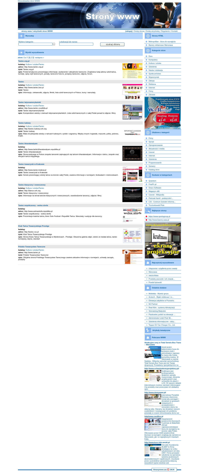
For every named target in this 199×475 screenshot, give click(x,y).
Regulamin (165, 31)
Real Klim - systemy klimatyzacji (162, 308)
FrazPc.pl (152, 184)
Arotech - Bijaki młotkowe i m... (161, 297)
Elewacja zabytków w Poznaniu (161, 301)
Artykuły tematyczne (161, 330)
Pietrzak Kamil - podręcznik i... (161, 198)
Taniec (21, 82)
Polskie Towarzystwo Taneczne (31, 247)
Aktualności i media (157, 149)
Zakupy (152, 81)
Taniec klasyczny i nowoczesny (32, 185)
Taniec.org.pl (24, 61)
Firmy (151, 91)
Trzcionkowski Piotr (156, 205)
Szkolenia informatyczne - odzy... (162, 321)
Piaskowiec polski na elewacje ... (162, 315)
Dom (151, 56)
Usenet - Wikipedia (156, 195)
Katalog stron (154, 170)
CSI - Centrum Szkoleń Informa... (162, 202)
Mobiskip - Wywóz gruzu (159, 294)
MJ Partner (153, 304)
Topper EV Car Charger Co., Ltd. (162, 325)
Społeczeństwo (155, 74)
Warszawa (153, 272)
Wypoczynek (154, 77)
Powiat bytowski (155, 282)
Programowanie (155, 163)
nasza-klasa (154, 275)
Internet (152, 88)
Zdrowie (152, 95)
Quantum (152, 181)
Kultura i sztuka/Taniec (35, 64)
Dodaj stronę (139, 31)
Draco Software (155, 188)
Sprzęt (151, 142)
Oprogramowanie (156, 145)
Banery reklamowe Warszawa (161, 45)
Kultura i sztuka (155, 63)
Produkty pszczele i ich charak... (162, 279)
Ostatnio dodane (159, 288)
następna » (39, 58)
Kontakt (174, 31)
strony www (26, 31)
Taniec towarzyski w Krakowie (31, 164)
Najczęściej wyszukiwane (163, 263)
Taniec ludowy (24, 123)
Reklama (152, 84)
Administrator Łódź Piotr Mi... (160, 318)
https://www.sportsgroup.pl (159, 216)
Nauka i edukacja (156, 70)
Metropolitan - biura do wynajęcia (162, 42)
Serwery (152, 166)
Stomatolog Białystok (157, 311)
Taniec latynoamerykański (29, 102)
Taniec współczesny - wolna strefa (33, 205)
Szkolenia (153, 67)
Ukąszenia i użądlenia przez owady (163, 268)
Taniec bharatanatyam (27, 144)
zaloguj (129, 31)
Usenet (152, 152)
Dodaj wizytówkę (153, 31)
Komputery (153, 60)
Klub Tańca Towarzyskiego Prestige (33, 226)
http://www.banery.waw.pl (159, 220)
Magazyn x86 (154, 191)
